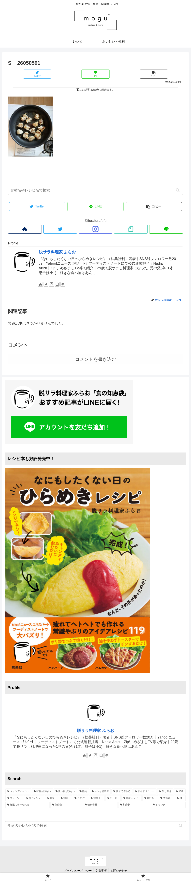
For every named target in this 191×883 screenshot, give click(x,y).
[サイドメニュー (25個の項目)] (145, 791)
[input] (95, 190)
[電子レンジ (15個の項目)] (34, 798)
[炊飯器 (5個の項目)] (166, 798)
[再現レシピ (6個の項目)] (131, 798)
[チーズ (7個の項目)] (113, 798)
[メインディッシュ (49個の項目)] (18, 791)
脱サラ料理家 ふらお (57, 252)
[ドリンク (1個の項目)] (168, 805)
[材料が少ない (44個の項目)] (42, 791)
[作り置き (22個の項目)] (165, 791)
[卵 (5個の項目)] (180, 798)
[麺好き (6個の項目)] (150, 798)
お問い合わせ (119, 870)
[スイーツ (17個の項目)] (14, 798)
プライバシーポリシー (77, 870)
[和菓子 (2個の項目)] (134, 805)
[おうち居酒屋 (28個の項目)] (100, 791)
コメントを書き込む (95, 359)
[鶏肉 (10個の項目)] (65, 798)
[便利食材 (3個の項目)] (100, 805)
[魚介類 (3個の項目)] (66, 805)
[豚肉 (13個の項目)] (51, 798)
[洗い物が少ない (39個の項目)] (65, 791)
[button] (177, 190)
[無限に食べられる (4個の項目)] (27, 805)
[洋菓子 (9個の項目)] (96, 798)
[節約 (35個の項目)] (83, 791)
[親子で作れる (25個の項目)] (121, 791)
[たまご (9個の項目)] (80, 798)
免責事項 (101, 870)
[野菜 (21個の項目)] (180, 791)
